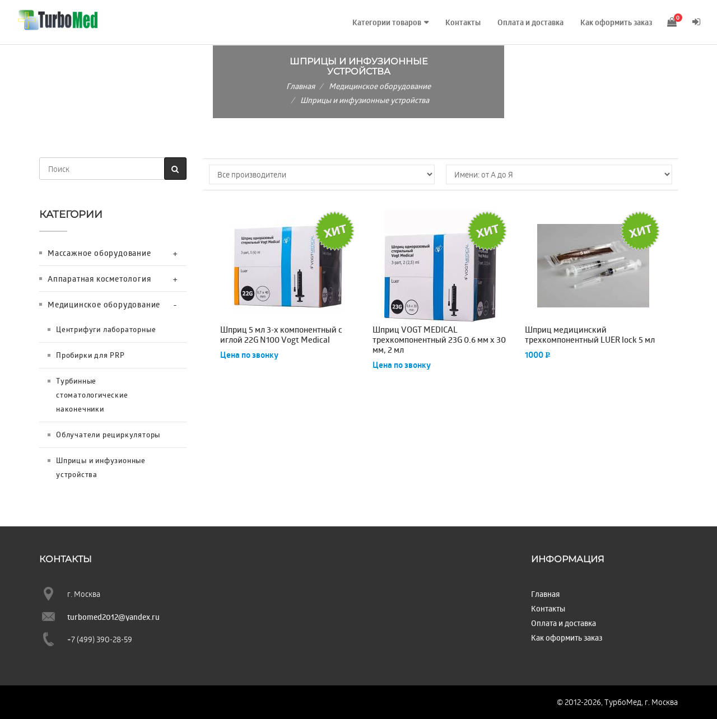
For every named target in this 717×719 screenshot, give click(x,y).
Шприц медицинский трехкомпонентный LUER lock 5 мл (590, 335)
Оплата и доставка (528, 22)
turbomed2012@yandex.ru (113, 616)
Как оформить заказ (614, 22)
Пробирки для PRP (90, 355)
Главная (300, 86)
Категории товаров (384, 22)
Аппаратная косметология (99, 278)
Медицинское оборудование (380, 86)
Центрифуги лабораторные (106, 329)
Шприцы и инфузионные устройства (364, 100)
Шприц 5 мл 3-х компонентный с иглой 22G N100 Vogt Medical (281, 335)
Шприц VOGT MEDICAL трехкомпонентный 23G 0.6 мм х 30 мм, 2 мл (439, 340)
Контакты (460, 22)
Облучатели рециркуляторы (108, 434)
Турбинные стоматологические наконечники (92, 395)
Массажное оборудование (99, 253)
